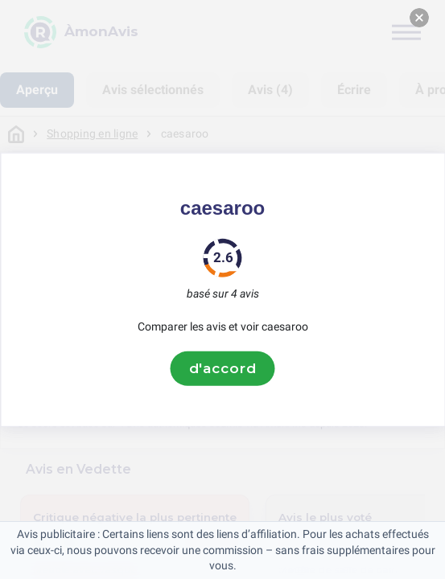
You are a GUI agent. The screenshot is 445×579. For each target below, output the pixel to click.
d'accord (223, 368)
